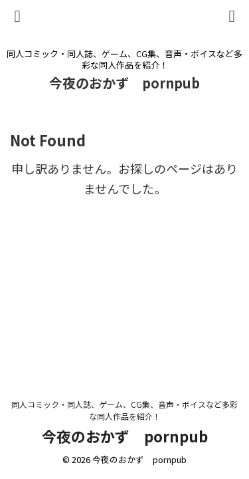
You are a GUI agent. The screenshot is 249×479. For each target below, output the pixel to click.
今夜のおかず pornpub (124, 82)
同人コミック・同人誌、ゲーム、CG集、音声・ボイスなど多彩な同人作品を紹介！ (124, 410)
